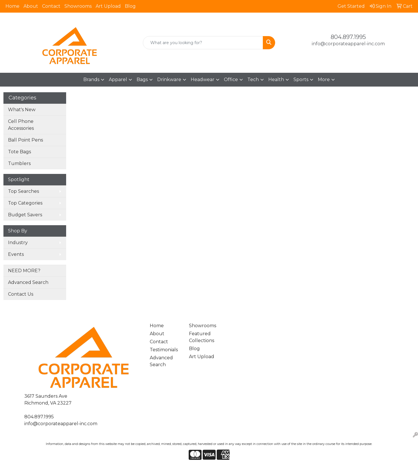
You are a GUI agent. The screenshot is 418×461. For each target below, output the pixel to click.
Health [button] (276, 79)
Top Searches (23, 191)
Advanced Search (28, 282)
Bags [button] (142, 79)
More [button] (324, 79)
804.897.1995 (348, 37)
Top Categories (25, 203)
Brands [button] (91, 79)
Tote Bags (19, 151)
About (30, 6)
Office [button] (231, 79)
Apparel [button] (118, 79)
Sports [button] (300, 79)
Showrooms (78, 6)
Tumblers (19, 163)
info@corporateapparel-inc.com (348, 43)
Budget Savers (25, 214)
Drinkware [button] (169, 79)
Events (16, 254)
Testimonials (164, 349)
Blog (130, 6)
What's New (22, 109)
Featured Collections (201, 337)
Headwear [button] (202, 79)
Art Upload (108, 6)
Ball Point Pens (25, 140)
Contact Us (20, 294)
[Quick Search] (203, 42)
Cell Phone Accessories (21, 125)
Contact (51, 6)
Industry (18, 242)
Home (12, 6)
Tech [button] (253, 79)
